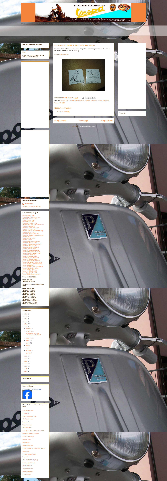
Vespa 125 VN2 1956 (28, 238)
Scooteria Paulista (27, 445)
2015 (26, 326)
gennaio (28, 353)
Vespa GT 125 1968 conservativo (31, 244)
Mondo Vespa (29, 203)
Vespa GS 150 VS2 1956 (29, 256)
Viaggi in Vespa (26, 439)
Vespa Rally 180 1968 (28, 254)
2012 (26, 361)
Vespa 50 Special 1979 (29, 248)
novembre (29, 331)
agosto (28, 340)
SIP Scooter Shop (27, 419)
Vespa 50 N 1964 (27, 236)
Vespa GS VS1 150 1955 (29, 219)
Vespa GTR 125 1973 (28, 229)
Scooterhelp (25, 451)
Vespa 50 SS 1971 (27, 265)
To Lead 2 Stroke (27, 428)
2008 (26, 371)
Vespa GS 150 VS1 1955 (29, 259)
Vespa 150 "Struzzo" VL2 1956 (31, 260)
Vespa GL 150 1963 (28, 222)
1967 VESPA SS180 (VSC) (30, 460)
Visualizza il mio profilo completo (31, 206)
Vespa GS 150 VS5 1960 (29, 242)
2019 (26, 316)
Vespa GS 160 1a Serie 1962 (30, 250)
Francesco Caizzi (26, 389)
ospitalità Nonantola (91, 100)
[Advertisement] (72, 30)
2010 (26, 366)
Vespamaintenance (27, 468)
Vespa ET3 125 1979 (28, 216)
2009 (26, 368)
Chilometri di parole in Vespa (30, 433)
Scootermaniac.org (27, 471)
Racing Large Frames (28, 463)
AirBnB (62, 100)
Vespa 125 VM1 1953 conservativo (32, 263)
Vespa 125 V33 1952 (28, 220)
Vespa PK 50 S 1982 (28, 232)
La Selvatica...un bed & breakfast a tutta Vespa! (33, 334)
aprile (28, 348)
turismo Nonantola (103, 100)
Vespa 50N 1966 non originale (31, 274)
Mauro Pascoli (26, 474)
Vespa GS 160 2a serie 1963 (30, 233)
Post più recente (60, 121)
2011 (26, 363)
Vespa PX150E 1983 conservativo (32, 262)
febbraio (28, 350)
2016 (26, 324)
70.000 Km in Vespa (28, 436)
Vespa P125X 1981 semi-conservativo (33, 225)
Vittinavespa (25, 442)
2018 (26, 319)
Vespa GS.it (25, 457)
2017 (26, 321)
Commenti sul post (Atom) (87, 126)
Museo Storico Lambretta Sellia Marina (33, 448)
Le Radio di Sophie (27, 410)
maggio (28, 345)
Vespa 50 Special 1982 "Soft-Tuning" (32, 230)
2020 (26, 314)
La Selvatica (64, 54)
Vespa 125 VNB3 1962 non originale (32, 266)
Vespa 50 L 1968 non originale (31, 241)
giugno (28, 343)
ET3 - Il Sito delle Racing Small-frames (33, 431)
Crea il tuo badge (36, 389)
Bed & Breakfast (71, 100)
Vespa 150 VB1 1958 (28, 269)
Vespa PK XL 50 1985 (28, 226)
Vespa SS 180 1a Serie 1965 (30, 247)
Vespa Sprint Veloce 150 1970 (31, 251)
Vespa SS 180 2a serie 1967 (30, 227)
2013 (26, 358)
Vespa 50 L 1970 (27, 239)
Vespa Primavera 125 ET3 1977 (31, 253)
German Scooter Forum (29, 454)
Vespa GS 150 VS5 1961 (29, 245)
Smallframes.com (27, 465)
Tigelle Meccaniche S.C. (29, 416)
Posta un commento (63, 111)
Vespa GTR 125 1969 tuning (30, 257)
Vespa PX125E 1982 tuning (30, 268)
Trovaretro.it (25, 413)
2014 (26, 356)
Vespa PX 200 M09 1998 (29, 223)
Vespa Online (26, 422)
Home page (83, 121)
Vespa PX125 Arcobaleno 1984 (31, 217)
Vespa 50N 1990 (59, 103)
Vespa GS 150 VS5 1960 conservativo (33, 235)
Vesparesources (27, 425)
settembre (29, 338)
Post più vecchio (106, 121)
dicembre (29, 328)
